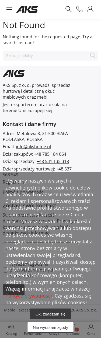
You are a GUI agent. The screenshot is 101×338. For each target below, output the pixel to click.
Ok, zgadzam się (51, 314)
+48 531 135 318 (53, 161)
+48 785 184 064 (50, 154)
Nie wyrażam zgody (50, 327)
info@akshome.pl (33, 147)
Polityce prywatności (28, 295)
